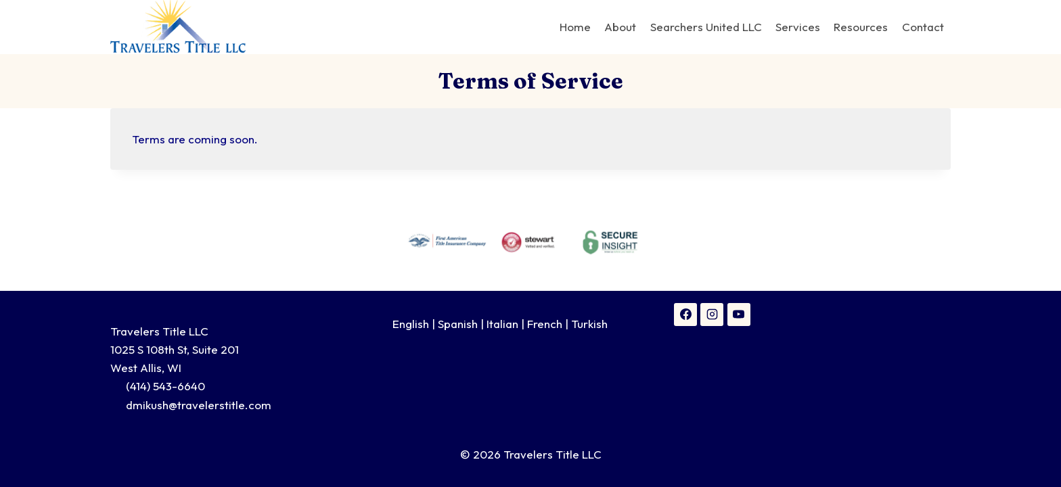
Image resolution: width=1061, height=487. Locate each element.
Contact (923, 27)
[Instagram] (711, 314)
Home (575, 27)
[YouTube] (738, 314)
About (620, 27)
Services (797, 27)
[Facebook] (685, 314)
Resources (861, 27)
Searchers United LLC (706, 27)
